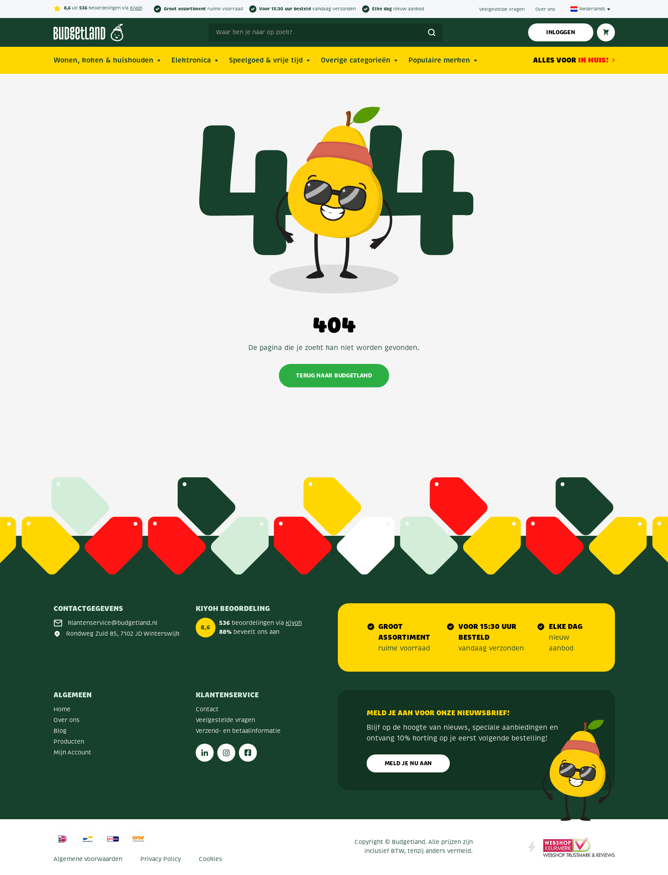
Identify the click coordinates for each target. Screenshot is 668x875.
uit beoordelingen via (98, 8)
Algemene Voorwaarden (88, 859)
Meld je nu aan (408, 763)
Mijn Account (72, 752)
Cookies (210, 859)
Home (62, 709)
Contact (207, 709)
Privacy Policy (160, 859)
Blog (60, 731)
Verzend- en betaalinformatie (238, 731)
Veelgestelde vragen (502, 9)
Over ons (545, 9)
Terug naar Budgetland (334, 375)
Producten (69, 741)
